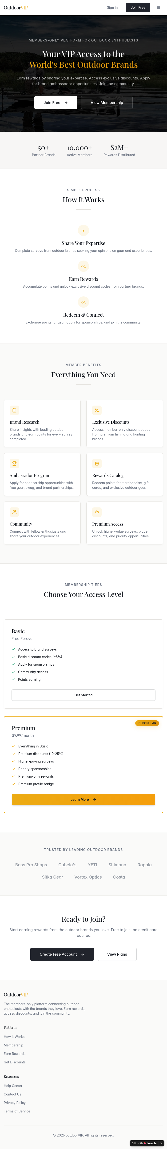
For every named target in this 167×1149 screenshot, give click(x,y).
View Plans (117, 954)
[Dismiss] (161, 1143)
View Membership (107, 102)
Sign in (112, 7)
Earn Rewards (14, 1054)
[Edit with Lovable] (144, 1143)
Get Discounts (15, 1062)
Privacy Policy (15, 1103)
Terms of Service (17, 1111)
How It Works (14, 1037)
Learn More (83, 799)
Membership (13, 1045)
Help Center (13, 1086)
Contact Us (12, 1094)
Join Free (138, 7)
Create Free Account (62, 954)
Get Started (84, 695)
